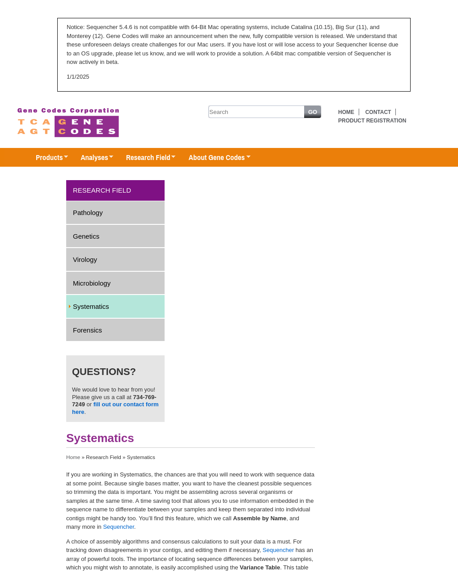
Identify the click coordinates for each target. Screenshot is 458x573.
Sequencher (118, 526)
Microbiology (91, 283)
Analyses (92, 158)
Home (346, 112)
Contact (378, 112)
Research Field (146, 158)
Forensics (87, 330)
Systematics (91, 306)
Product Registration (372, 121)
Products (47, 158)
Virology (85, 259)
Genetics (86, 236)
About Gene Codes (214, 158)
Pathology (88, 212)
